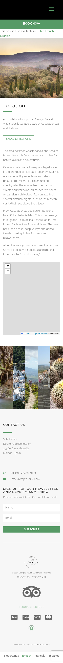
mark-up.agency (42, 643)
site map (41, 576)
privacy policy (26, 576)
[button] (7, 264)
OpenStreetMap (41, 332)
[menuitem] (40, 30)
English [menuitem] (26, 654)
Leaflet (25, 332)
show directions (18, 137)
